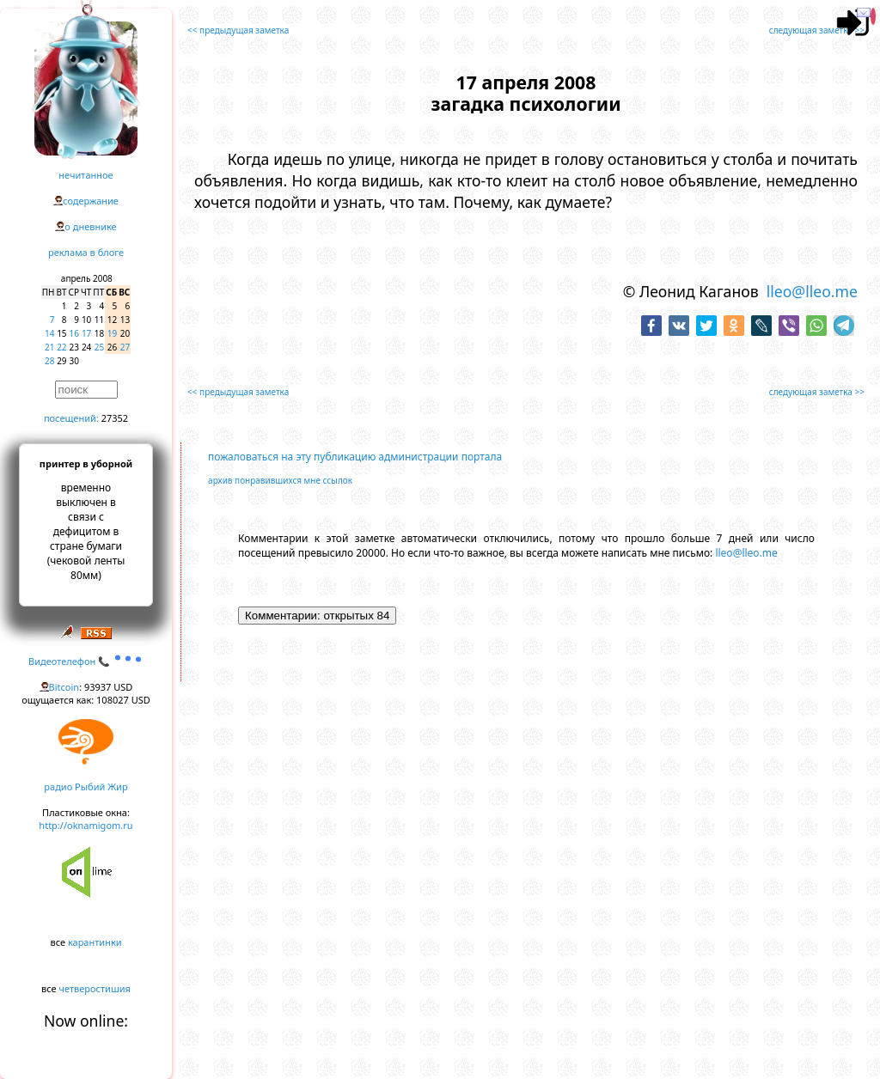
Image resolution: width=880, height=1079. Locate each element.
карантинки (95, 942)
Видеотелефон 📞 (86, 661)
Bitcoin (64, 686)
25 (99, 347)
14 (49, 333)
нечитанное (85, 174)
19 (112, 333)
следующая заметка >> (817, 30)
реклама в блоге (86, 252)
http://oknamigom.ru (85, 825)
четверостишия (95, 988)
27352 (114, 417)
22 (61, 347)
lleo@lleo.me (812, 291)
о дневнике (90, 226)
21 (49, 347)
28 (49, 361)
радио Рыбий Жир (85, 786)
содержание (91, 200)
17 (86, 333)
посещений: (71, 417)
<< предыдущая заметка (238, 30)
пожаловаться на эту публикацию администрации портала (355, 456)
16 (74, 333)
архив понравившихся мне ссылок (280, 480)
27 (125, 347)
